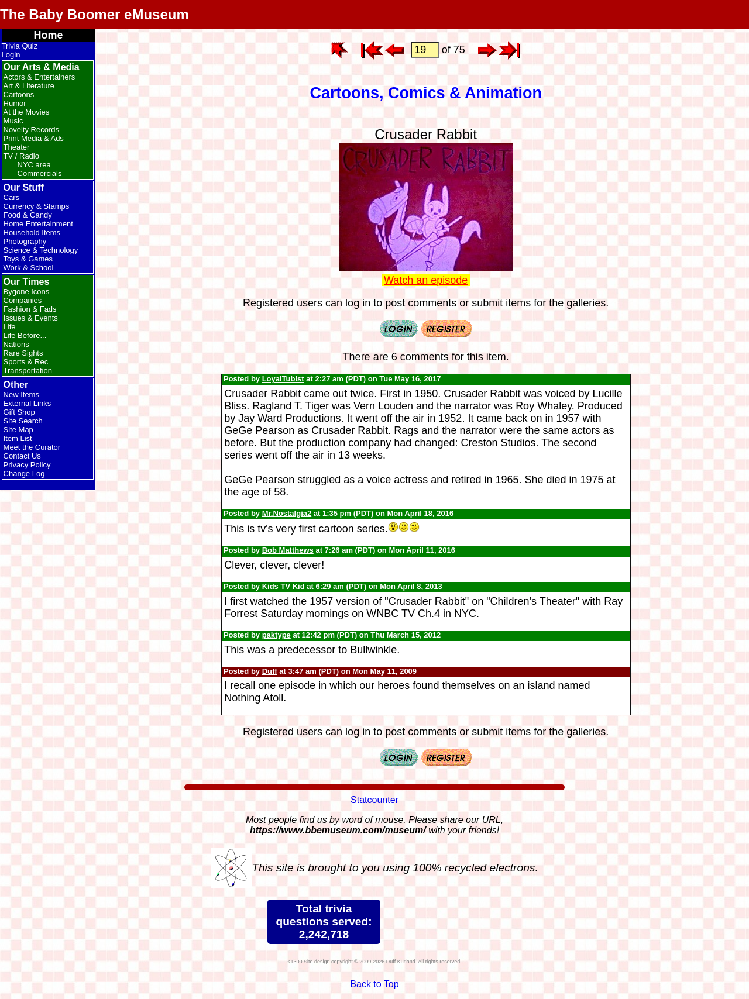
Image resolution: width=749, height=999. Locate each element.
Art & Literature (29, 85)
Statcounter (374, 800)
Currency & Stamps (37, 206)
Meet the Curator (32, 447)
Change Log (24, 473)
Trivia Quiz (20, 46)
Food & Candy (28, 215)
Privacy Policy (27, 464)
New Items (21, 394)
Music (13, 120)
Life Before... (25, 335)
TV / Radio (21, 155)
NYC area (34, 164)
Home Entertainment (38, 223)
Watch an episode (426, 280)
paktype (276, 635)
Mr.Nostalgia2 (287, 513)
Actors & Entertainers (39, 77)
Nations (16, 344)
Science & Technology (41, 250)
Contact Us (22, 456)
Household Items (32, 232)
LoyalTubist (283, 378)
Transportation (28, 370)
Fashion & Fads (30, 309)
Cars (11, 197)
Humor (15, 103)
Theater (17, 147)
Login (11, 54)
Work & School (29, 267)
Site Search (23, 420)
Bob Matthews (288, 550)
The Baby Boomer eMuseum (94, 14)
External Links (27, 403)
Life (10, 326)
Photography (25, 241)
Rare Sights (23, 353)
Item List (18, 438)
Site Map (18, 429)
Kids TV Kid (283, 586)
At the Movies (27, 112)
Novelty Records (31, 129)
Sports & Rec (26, 361)
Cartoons (19, 94)
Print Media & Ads (34, 138)
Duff (269, 671)
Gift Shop (19, 412)
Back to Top (374, 984)
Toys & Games (28, 258)
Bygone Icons (27, 291)
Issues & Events (31, 318)
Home (48, 35)
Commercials (40, 173)
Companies (23, 300)
